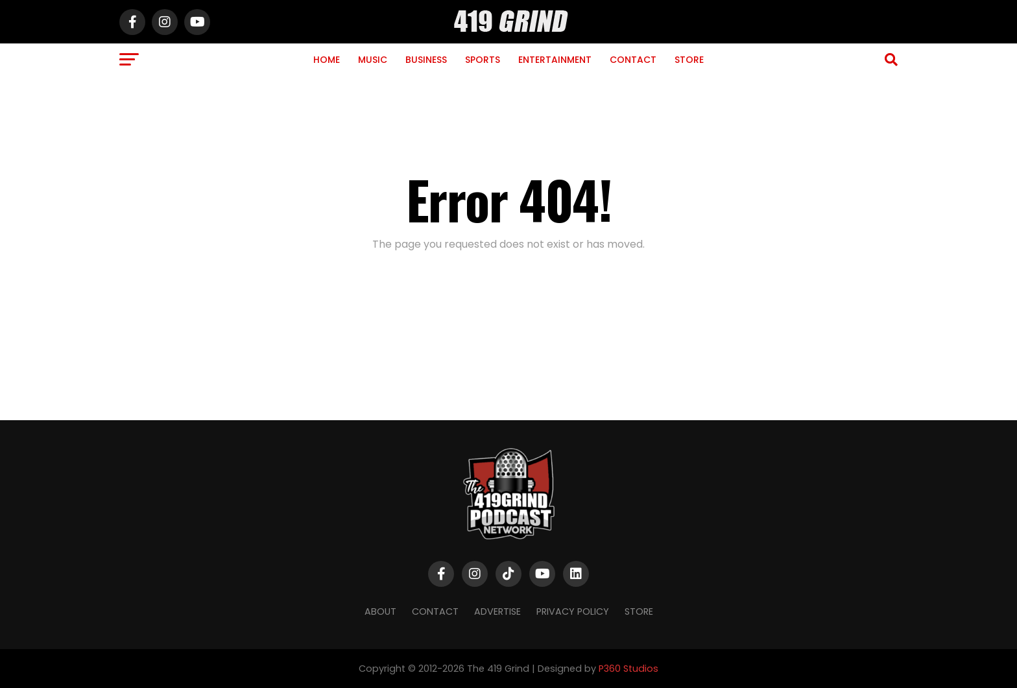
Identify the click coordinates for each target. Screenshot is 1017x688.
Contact (633, 59)
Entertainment (555, 59)
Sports (482, 59)
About (380, 611)
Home (326, 59)
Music (372, 59)
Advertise (497, 611)
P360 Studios (628, 668)
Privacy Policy (572, 611)
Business (426, 59)
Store (689, 59)
